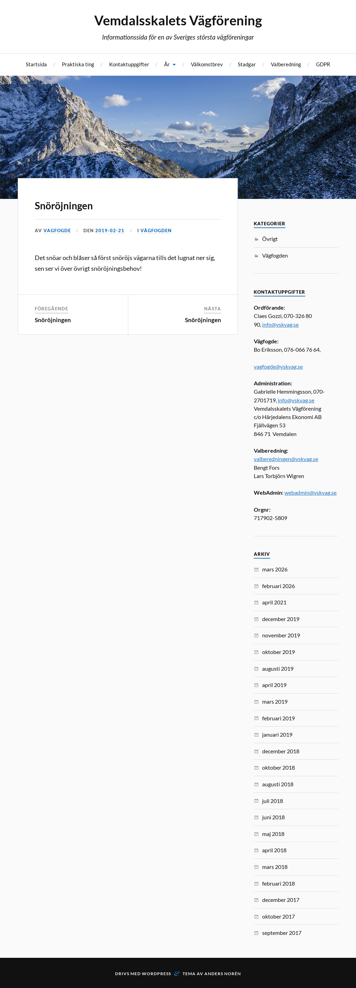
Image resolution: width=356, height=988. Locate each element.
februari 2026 (278, 586)
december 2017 (280, 899)
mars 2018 (275, 866)
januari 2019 (277, 734)
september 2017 (281, 932)
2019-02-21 (109, 230)
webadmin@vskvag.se (310, 492)
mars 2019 (275, 701)
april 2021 (274, 602)
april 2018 (274, 850)
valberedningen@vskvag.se (286, 458)
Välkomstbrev (207, 64)
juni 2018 (273, 817)
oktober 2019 (278, 651)
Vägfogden (156, 230)
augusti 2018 (277, 784)
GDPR (323, 64)
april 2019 (274, 684)
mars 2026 (275, 569)
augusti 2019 (277, 668)
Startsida (36, 64)
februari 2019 (278, 718)
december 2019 (280, 619)
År (167, 64)
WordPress (156, 973)
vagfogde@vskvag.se (278, 366)
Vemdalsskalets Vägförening (178, 20)
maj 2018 (273, 833)
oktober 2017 (278, 916)
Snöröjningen (64, 205)
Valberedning (286, 64)
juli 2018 (272, 800)
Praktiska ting (78, 64)
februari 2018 (278, 883)
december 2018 (280, 751)
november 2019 (281, 635)
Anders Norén (222, 973)
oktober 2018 (278, 767)
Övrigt (270, 238)
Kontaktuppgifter (129, 64)
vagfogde (57, 230)
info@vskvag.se (280, 324)
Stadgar (247, 64)
